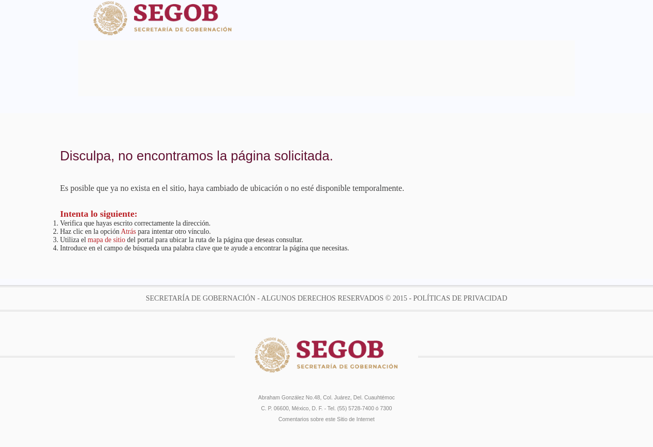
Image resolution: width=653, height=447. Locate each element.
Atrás (128, 231)
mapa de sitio (106, 240)
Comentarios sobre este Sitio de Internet (326, 419)
